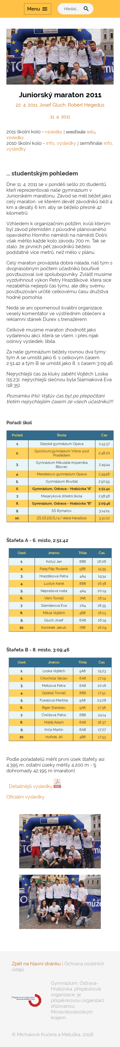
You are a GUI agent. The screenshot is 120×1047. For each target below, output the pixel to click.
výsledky (53, 131)
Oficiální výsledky (25, 797)
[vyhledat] (70, 8)
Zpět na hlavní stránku (36, 964)
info (91, 131)
